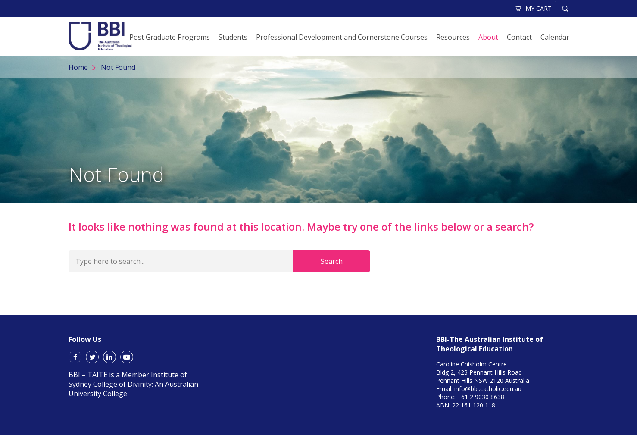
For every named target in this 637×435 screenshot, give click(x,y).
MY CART (533, 8)
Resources (453, 37)
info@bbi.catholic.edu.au (487, 389)
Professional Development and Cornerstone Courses (342, 37)
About (488, 37)
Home (78, 67)
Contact (519, 37)
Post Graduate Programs (169, 37)
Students (233, 37)
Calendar (554, 37)
